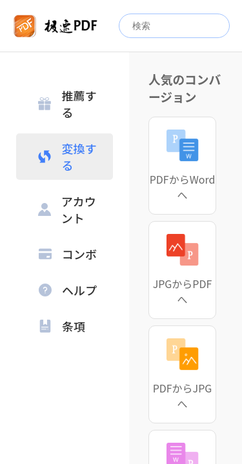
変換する (67, 156)
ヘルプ (68, 290)
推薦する (67, 104)
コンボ (68, 254)
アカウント (67, 209)
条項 (62, 326)
